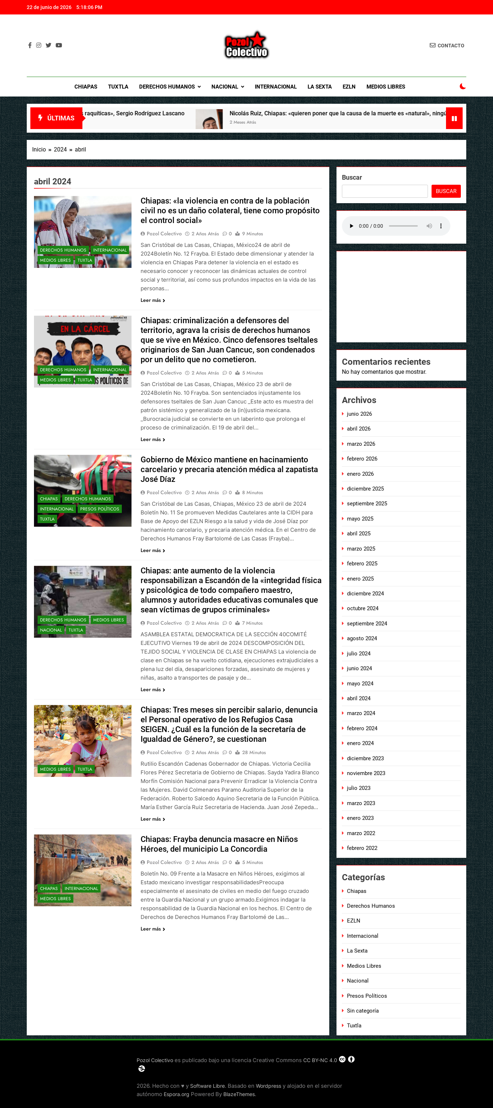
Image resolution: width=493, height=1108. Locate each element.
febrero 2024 (362, 728)
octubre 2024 (362, 608)
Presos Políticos (99, 509)
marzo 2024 (361, 713)
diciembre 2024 (365, 593)
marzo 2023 (361, 803)
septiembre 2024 (367, 623)
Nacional (224, 87)
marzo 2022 (361, 833)
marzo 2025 (361, 549)
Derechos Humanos (167, 87)
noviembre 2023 (366, 773)
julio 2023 (358, 788)
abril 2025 (358, 533)
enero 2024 (360, 743)
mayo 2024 (360, 683)
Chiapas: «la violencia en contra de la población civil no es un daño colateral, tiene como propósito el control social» (230, 210)
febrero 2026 (362, 458)
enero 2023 (360, 818)
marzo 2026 (361, 444)
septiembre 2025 (367, 503)
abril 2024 (358, 698)
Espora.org (176, 1094)
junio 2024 (359, 668)
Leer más (153, 300)
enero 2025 (360, 579)
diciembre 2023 (365, 758)
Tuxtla (118, 87)
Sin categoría (363, 1011)
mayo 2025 (360, 519)
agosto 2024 (362, 638)
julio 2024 (358, 653)
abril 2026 (358, 428)
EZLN (349, 87)
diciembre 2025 (365, 488)
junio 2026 (359, 414)
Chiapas (85, 87)
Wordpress (268, 1086)
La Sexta (320, 87)
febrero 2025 (362, 563)
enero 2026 (360, 474)
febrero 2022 (362, 848)
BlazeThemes (239, 1094)
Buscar (352, 177)
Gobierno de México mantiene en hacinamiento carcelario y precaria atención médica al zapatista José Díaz (229, 469)
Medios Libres (385, 87)
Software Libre (207, 1086)
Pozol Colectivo (164, 233)
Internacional (276, 87)
